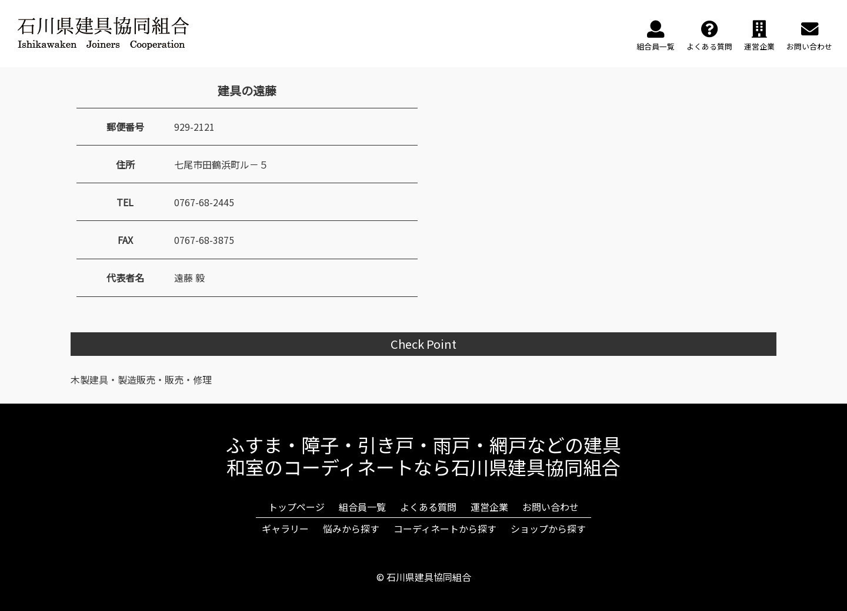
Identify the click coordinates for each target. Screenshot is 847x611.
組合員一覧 (362, 507)
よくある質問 (428, 507)
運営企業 (489, 507)
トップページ (296, 507)
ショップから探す (548, 528)
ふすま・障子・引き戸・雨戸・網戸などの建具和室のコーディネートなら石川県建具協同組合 (423, 455)
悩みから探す (351, 528)
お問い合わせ (550, 507)
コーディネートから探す (445, 528)
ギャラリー (285, 528)
